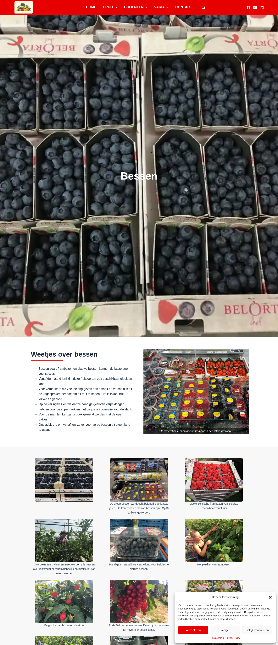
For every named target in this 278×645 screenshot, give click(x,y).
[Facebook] (248, 7)
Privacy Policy (233, 638)
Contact (183, 7)
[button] (270, 597)
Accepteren (193, 630)
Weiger (225, 630)
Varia (162, 7)
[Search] (203, 7)
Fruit (111, 7)
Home (91, 7)
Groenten (136, 7)
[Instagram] (255, 7)
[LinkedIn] (262, 7)
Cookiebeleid (217, 638)
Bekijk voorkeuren (257, 630)
